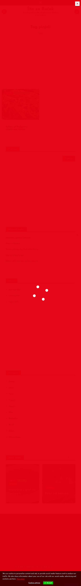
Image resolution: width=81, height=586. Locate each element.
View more (20, 579)
